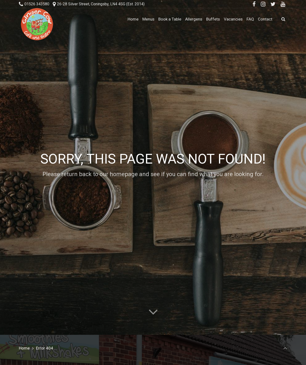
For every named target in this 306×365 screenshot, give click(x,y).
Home (24, 348)
